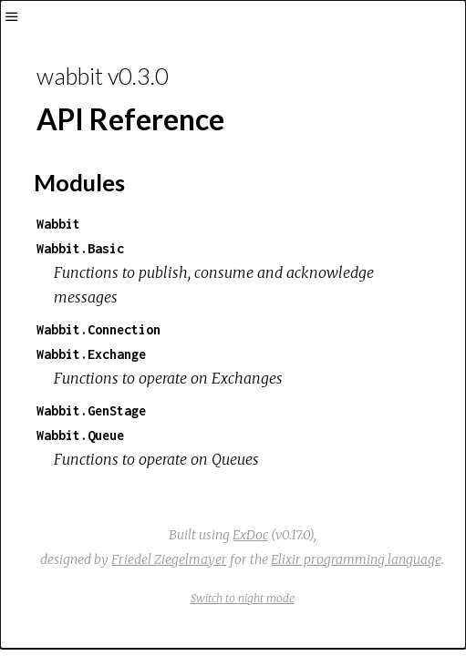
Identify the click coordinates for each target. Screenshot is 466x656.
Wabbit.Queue (80, 435)
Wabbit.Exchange (91, 354)
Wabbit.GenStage (91, 410)
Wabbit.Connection (98, 329)
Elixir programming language (356, 559)
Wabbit (58, 223)
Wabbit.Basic (80, 248)
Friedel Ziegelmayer (169, 559)
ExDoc (250, 535)
